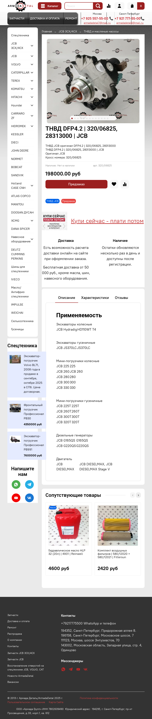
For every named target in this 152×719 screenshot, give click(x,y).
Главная (47, 31)
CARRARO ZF (17, 116)
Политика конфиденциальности (101, 707)
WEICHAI (17, 312)
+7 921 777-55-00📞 (130, 18)
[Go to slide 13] (107, 118)
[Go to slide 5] (84, 118)
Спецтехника (20, 35)
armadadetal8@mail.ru (129, 22)
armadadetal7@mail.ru (97, 22)
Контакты (13, 655)
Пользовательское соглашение (28, 711)
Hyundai (16, 105)
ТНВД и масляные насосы (101, 31)
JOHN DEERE (20, 150)
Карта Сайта (56, 711)
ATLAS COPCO (20, 196)
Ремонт (71, 18)
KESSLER (17, 134)
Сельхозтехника (22, 321)
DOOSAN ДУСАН (22, 212)
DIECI (14, 142)
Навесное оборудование (19, 239)
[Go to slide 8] (93, 118)
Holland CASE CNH (18, 185)
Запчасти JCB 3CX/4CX (21, 662)
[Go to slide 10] (98, 118)
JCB (14, 56)
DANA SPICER (20, 229)
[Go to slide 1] (72, 118)
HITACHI (16, 97)
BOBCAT (16, 167)
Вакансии (13, 691)
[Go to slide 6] (87, 118)
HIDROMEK (18, 126)
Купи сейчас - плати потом (105, 221)
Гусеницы (17, 329)
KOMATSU (17, 89)
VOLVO (15, 64)
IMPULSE (17, 304)
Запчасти (16, 18)
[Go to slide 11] (101, 118)
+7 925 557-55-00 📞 (97, 18)
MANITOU (17, 204)
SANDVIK (17, 175)
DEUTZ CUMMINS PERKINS (18, 254)
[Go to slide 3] (78, 118)
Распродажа (14, 643)
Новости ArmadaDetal (20, 685)
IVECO (15, 279)
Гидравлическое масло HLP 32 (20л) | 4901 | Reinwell (66, 569)
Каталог (49, 6)
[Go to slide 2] (75, 118)
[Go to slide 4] (81, 118)
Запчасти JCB (15, 668)
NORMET (17, 159)
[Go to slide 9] (96, 118)
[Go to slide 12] (104, 118)
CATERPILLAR (19, 72)
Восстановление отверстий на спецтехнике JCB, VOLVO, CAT (25, 677)
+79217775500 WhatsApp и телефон (88, 633)
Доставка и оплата (45, 18)
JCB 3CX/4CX (68, 31)
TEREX (15, 80)
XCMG (15, 220)
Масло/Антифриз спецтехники (20, 292)
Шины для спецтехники (20, 269)
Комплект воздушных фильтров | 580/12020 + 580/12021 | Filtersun (113, 571)
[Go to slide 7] (90, 118)
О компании (14, 649)
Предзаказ (76, 184)
